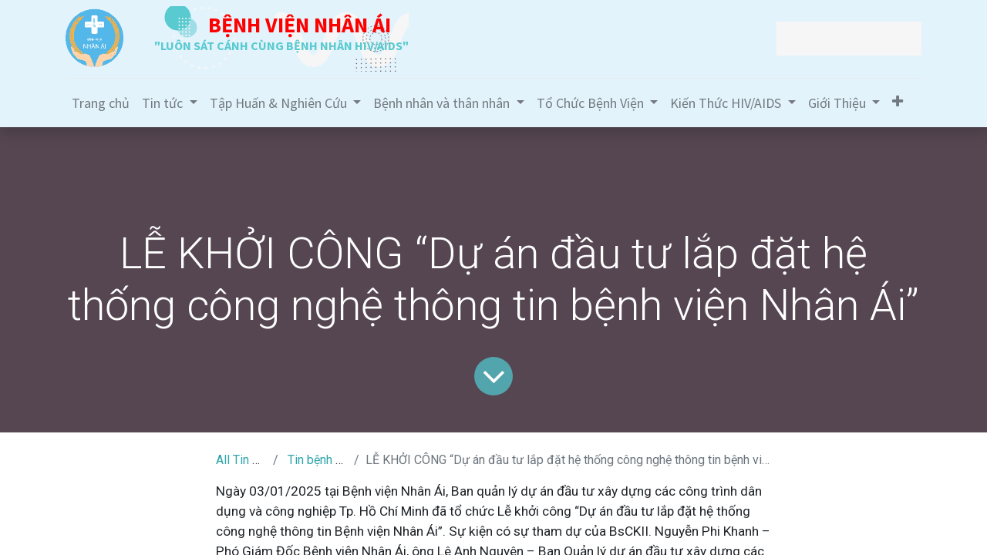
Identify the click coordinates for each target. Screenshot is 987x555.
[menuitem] (101, 103)
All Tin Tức (244, 459)
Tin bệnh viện (322, 459)
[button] (897, 101)
